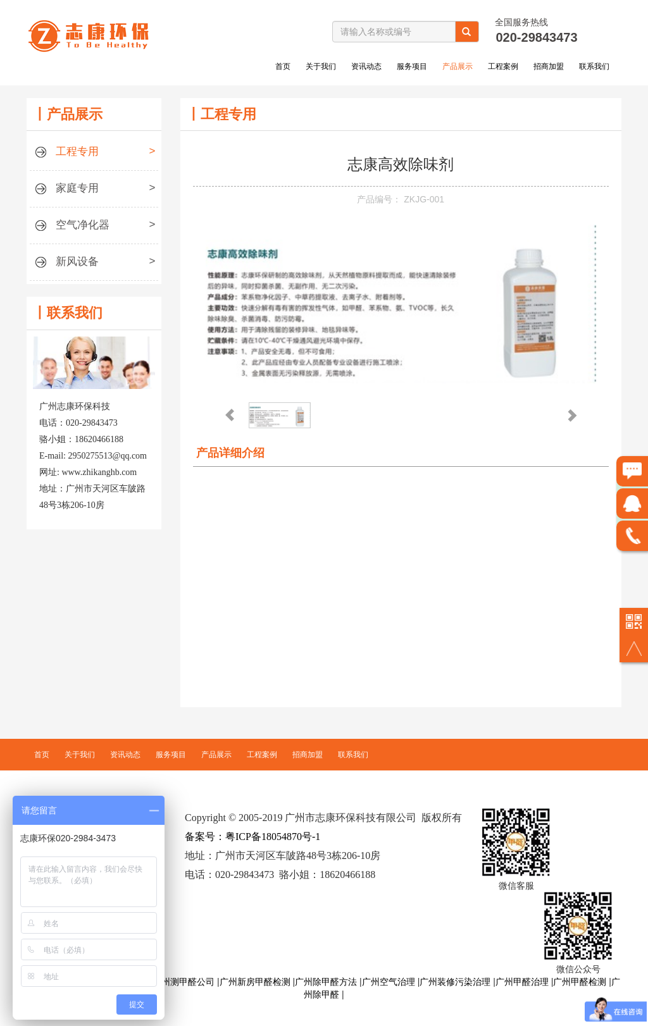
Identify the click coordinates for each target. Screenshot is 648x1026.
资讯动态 (366, 66)
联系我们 (594, 66)
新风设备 (94, 263)
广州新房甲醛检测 (255, 982)
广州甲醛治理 (522, 982)
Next (570, 411)
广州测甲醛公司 (184, 982)
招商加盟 (548, 66)
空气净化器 (94, 226)
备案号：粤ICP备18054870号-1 (252, 836)
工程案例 (503, 66)
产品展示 (457, 66)
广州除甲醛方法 (326, 982)
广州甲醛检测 (579, 982)
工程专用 (94, 153)
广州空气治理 (388, 982)
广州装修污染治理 (455, 982)
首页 (282, 66)
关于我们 (321, 66)
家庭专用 (94, 190)
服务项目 (412, 66)
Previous (229, 411)
